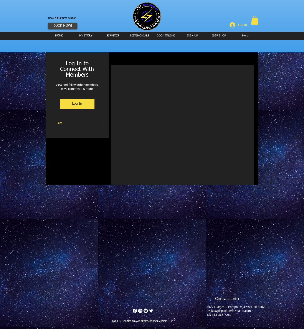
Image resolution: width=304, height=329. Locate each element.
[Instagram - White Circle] (140, 311)
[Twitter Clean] (151, 311)
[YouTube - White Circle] (146, 311)
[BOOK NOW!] (62, 26)
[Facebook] (135, 311)
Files (59, 123)
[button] (254, 20)
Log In (77, 103)
